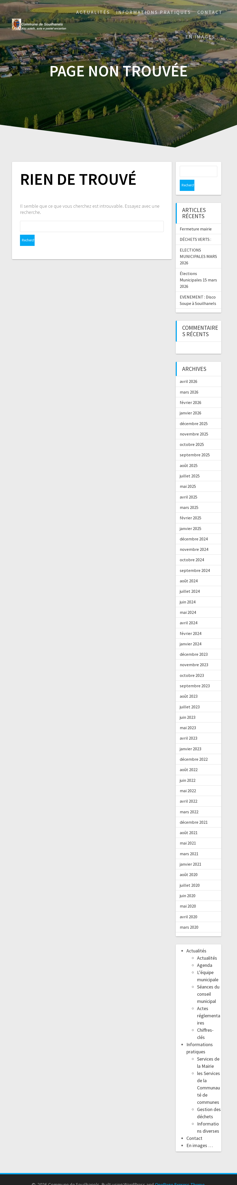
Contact (210, 12)
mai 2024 (188, 601)
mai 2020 (188, 894)
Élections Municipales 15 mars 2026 (198, 269)
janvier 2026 (190, 401)
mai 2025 (188, 475)
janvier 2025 (190, 517)
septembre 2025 (195, 443)
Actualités (93, 12)
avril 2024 (188, 611)
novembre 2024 (194, 538)
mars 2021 (189, 842)
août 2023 (189, 685)
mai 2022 (188, 779)
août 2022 (189, 758)
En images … (204, 37)
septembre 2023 (195, 674)
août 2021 (189, 821)
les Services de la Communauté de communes (208, 1076)
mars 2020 (189, 916)
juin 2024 (187, 590)
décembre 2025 (194, 412)
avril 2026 (188, 370)
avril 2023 (188, 726)
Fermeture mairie (196, 217)
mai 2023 (188, 716)
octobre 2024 (192, 548)
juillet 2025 (190, 464)
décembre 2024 (194, 527)
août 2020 (189, 863)
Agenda (204, 954)
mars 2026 (189, 380)
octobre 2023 (192, 664)
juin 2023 (187, 706)
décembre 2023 (194, 643)
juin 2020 (187, 884)
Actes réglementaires (208, 1004)
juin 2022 (187, 769)
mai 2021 (188, 831)
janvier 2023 (190, 737)
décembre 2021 (194, 811)
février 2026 (190, 391)
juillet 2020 (190, 874)
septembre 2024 (195, 559)
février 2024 (190, 622)
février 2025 (190, 506)
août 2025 (189, 454)
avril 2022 (188, 789)
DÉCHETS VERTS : (195, 228)
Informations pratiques (153, 12)
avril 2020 (188, 905)
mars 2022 (189, 800)
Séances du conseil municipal (208, 982)
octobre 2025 (192, 433)
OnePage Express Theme (180, 1173)
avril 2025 (188, 485)
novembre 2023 (194, 653)
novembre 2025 (194, 422)
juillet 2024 (190, 580)
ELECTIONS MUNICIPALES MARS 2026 (198, 245)
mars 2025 (189, 496)
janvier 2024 (190, 632)
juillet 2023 (190, 695)
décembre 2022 (194, 748)
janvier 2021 (190, 853)
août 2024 (189, 569)
